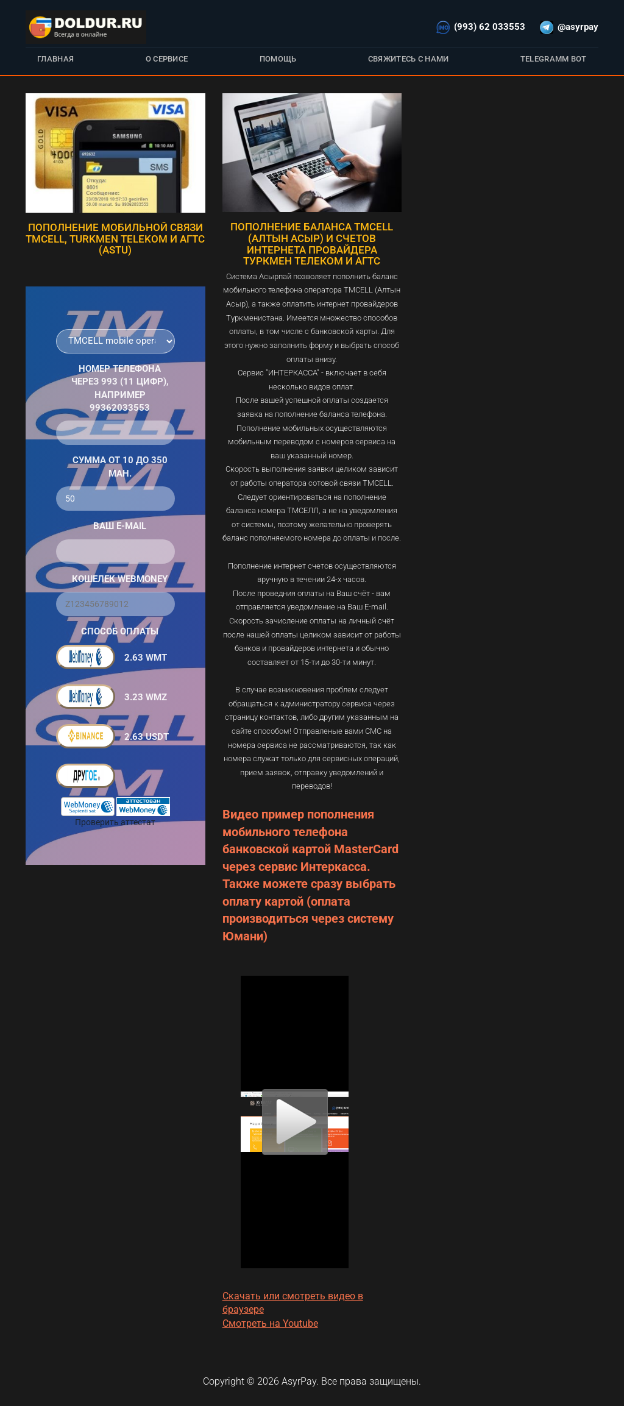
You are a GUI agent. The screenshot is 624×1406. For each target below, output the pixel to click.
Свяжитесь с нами (408, 58)
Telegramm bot (553, 58)
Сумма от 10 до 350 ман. (120, 466)
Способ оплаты (119, 631)
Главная (55, 58)
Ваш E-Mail (119, 525)
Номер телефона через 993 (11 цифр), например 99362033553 (120, 388)
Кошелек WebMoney (120, 578)
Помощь (278, 58)
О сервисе (167, 58)
